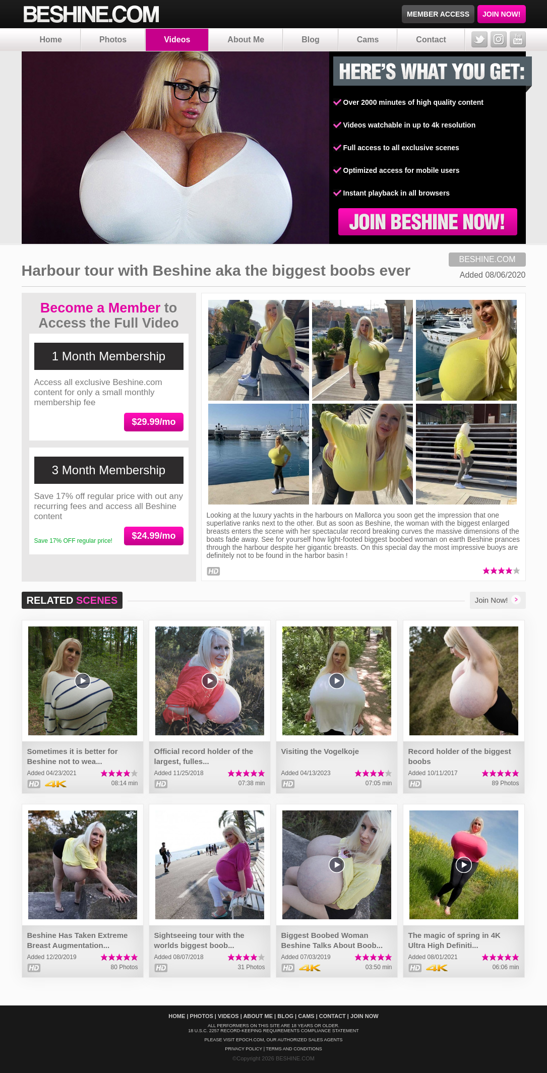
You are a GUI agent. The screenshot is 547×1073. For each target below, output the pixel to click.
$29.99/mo (153, 422)
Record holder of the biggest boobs (459, 756)
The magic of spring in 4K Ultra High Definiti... (454, 940)
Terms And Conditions (294, 1048)
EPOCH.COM (250, 1039)
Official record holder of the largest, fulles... (204, 756)
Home (51, 39)
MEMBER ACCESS (438, 14)
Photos (113, 39)
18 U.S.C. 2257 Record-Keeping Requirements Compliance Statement (273, 1030)
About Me (245, 39)
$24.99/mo (153, 536)
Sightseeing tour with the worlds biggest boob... (199, 940)
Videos (177, 39)
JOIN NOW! (501, 14)
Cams (368, 39)
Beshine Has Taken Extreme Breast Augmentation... (77, 940)
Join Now (364, 1016)
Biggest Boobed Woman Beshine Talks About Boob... (332, 940)
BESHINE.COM (487, 259)
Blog (310, 39)
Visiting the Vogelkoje (320, 751)
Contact (431, 39)
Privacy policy (243, 1048)
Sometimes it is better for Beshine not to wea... (72, 756)
